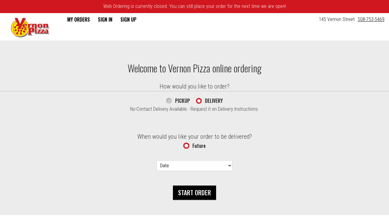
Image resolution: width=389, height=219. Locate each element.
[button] (30, 27)
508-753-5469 (371, 19)
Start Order (194, 192)
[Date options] (194, 165)
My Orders (78, 19)
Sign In (105, 19)
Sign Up (128, 19)
